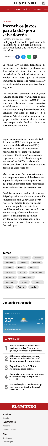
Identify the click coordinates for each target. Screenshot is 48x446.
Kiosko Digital (8, 442)
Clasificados (7, 438)
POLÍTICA (26, 9)
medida (24, 282)
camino (8, 287)
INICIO (8, 9)
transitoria (9, 272)
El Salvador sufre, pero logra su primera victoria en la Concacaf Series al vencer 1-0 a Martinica (24, 358)
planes (20, 268)
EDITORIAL (16, 9)
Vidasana (6, 426)
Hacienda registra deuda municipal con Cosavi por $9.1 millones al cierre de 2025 (26, 387)
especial (33, 268)
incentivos (9, 263)
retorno (21, 287)
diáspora (23, 263)
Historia (6, 418)
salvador (36, 263)
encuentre (37, 282)
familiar (25, 258)
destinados (10, 277)
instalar (33, 287)
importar (38, 258)
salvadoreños (11, 258)
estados (9, 268)
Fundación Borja (9, 429)
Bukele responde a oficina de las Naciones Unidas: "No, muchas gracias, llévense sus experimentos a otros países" (26, 348)
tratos (22, 272)
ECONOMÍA (37, 9)
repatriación (10, 282)
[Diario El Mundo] (24, 4)
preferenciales (36, 272)
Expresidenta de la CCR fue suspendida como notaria (22, 367)
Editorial (7, 22)
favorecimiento (26, 277)
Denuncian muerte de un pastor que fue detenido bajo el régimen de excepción (26, 377)
